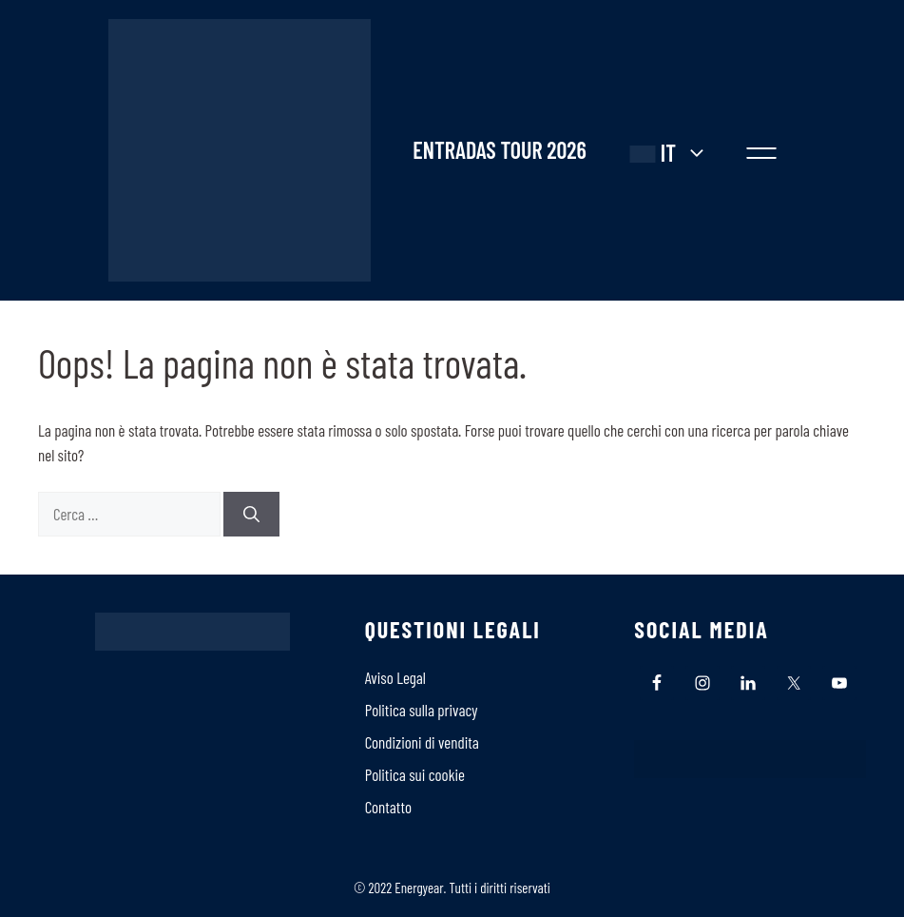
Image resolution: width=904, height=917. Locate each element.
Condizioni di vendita (422, 741)
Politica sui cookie (415, 774)
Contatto (388, 806)
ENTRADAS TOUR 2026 (499, 150)
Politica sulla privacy (421, 709)
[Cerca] (251, 514)
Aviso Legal (395, 677)
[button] (761, 150)
